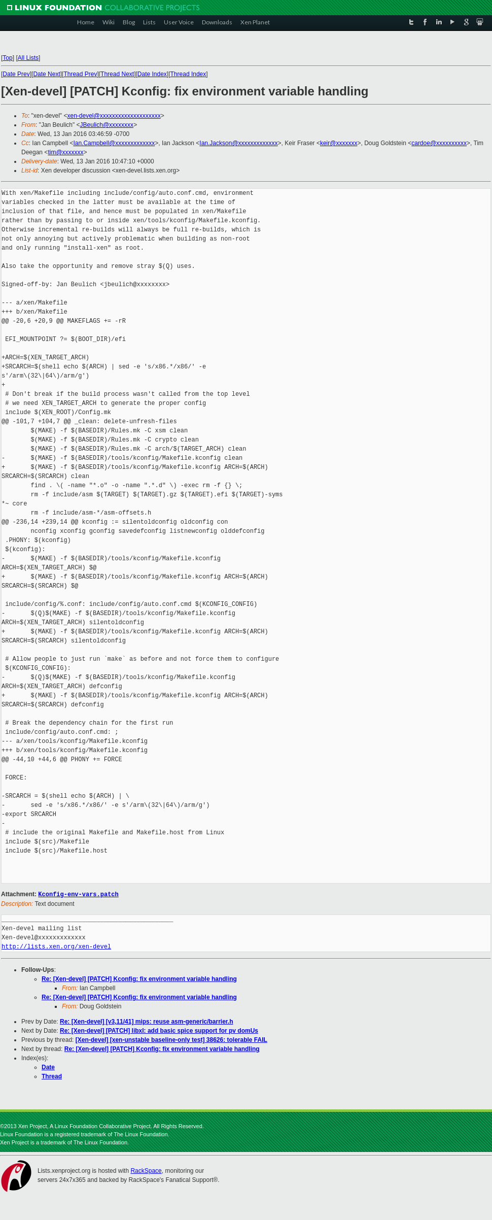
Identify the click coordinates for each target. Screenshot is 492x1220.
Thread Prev (80, 74)
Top (7, 57)
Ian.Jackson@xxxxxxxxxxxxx (238, 143)
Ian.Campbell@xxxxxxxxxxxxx (114, 143)
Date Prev (16, 74)
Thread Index (188, 74)
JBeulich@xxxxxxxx (107, 124)
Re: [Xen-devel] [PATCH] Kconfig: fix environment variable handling (139, 978)
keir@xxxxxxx (339, 143)
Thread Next (117, 74)
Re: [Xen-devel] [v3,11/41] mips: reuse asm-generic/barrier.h (146, 1021)
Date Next (46, 74)
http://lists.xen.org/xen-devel (56, 946)
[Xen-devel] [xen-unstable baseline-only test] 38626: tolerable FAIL (171, 1039)
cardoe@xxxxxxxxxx (439, 143)
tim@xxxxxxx (65, 152)
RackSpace (145, 1170)
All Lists (28, 57)
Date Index (152, 74)
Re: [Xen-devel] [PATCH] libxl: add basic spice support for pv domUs (159, 1030)
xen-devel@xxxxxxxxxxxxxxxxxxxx (113, 115)
